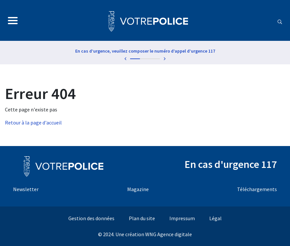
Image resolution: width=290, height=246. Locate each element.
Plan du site (142, 218)
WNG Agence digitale (168, 234)
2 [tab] (145, 58)
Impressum (182, 218)
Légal (215, 218)
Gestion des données (91, 218)
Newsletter (26, 189)
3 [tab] (155, 58)
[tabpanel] (145, 52)
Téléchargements (257, 189)
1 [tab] (135, 58)
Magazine (138, 189)
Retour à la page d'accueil (33, 122)
